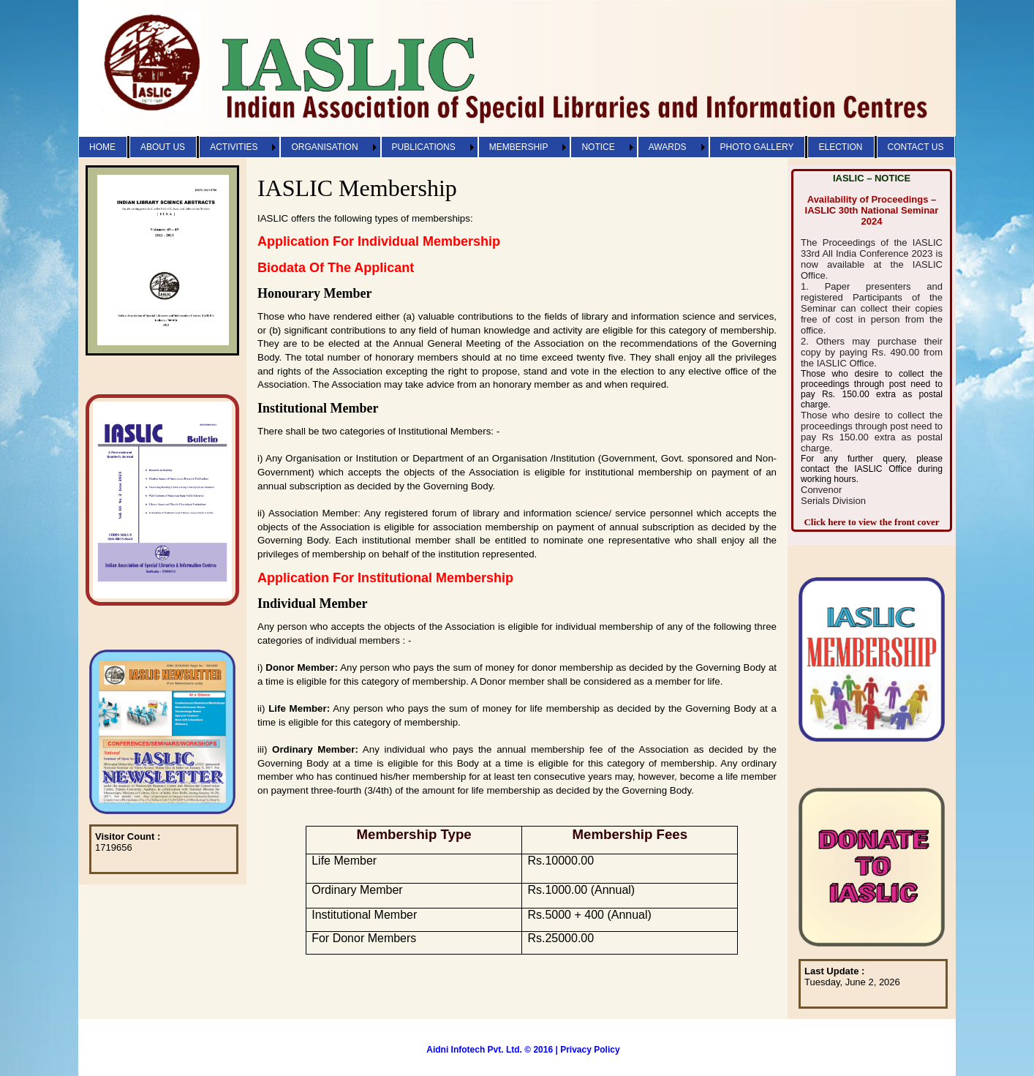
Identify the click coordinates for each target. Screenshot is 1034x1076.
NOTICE (597, 147)
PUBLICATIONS (424, 147)
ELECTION (840, 147)
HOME (102, 147)
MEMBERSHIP (518, 147)
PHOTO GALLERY (757, 147)
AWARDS (668, 147)
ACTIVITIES (233, 147)
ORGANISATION (324, 147)
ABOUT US (162, 147)
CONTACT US (916, 147)
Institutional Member (318, 408)
